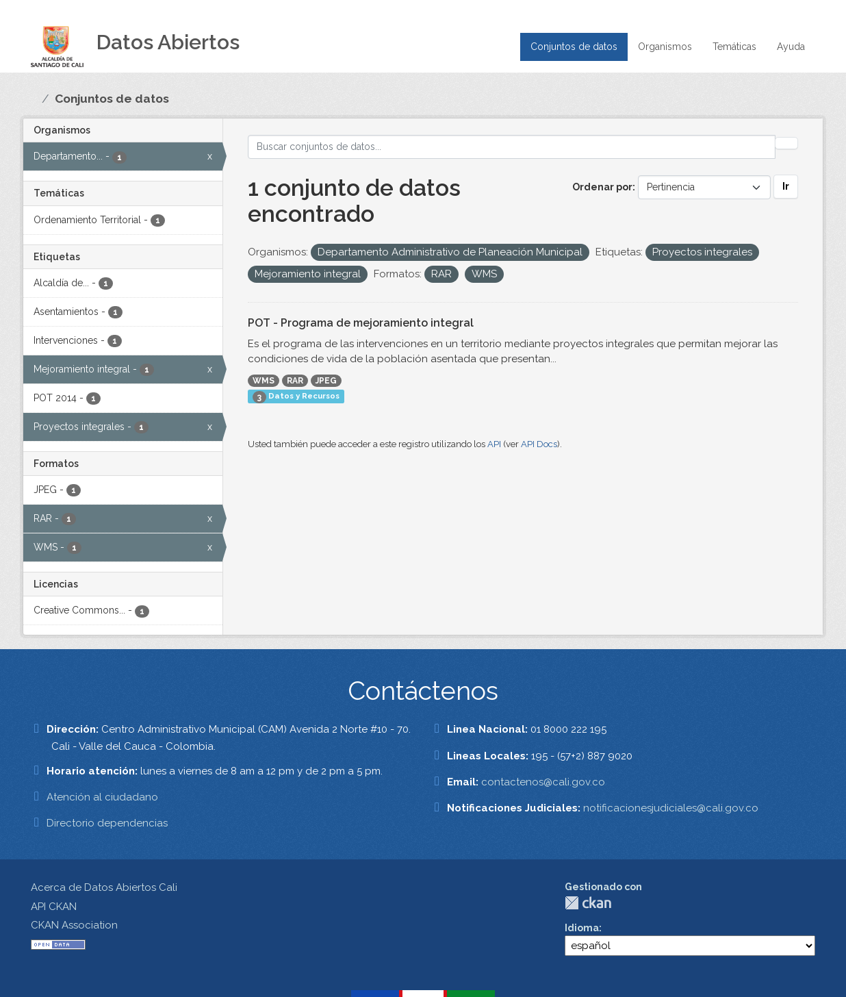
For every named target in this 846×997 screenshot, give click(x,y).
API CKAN (54, 906)
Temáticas (734, 46)
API (494, 444)
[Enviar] (786, 143)
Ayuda (791, 46)
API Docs (539, 444)
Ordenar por (602, 186)
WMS (263, 381)
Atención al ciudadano (102, 797)
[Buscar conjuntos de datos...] (512, 147)
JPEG (326, 381)
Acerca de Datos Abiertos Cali (104, 887)
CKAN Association (74, 925)
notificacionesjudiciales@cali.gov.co (670, 808)
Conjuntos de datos (573, 46)
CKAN (588, 903)
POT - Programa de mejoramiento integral (361, 322)
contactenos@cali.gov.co (543, 782)
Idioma (582, 927)
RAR (295, 381)
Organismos (665, 46)
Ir (785, 186)
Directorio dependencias (107, 823)
